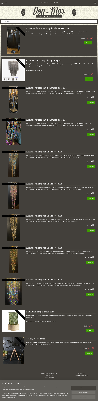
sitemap (47, 397)
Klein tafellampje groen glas (40, 311)
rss (50, 397)
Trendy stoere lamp (35, 338)
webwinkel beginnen (56, 397)
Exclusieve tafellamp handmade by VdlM (46, 87)
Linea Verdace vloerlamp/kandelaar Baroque (47, 28)
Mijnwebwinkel (70, 397)
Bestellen (88, 42)
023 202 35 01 (81, 373)
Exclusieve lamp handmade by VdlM (44, 151)
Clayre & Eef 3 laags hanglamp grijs (44, 60)
